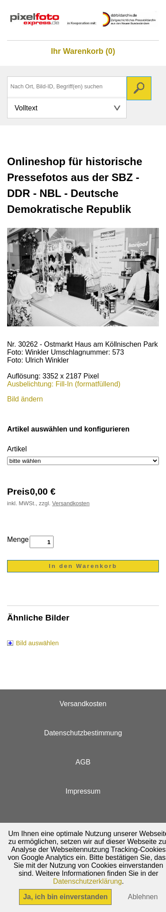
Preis (18, 491)
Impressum (83, 791)
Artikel (17, 449)
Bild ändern (25, 399)
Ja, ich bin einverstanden (65, 897)
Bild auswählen (37, 643)
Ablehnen (143, 897)
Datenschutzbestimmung (83, 733)
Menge (18, 539)
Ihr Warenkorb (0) (83, 51)
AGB (83, 762)
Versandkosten (71, 503)
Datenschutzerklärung (87, 881)
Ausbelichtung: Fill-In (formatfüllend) (63, 384)
